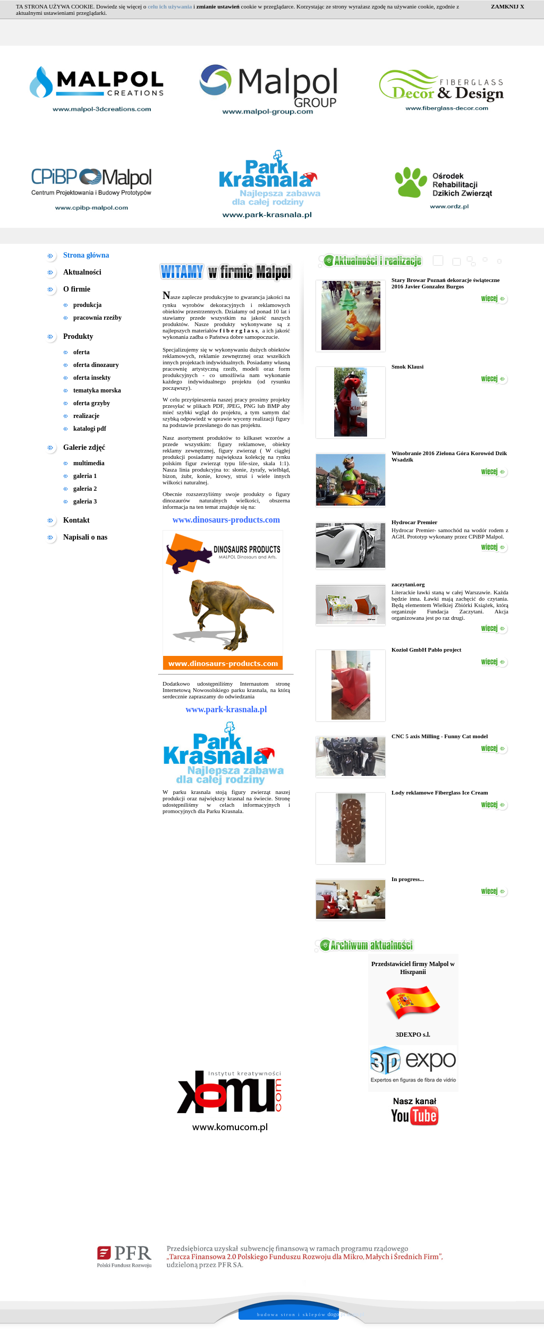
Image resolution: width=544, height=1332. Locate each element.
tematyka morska (97, 390)
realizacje (86, 416)
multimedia (89, 463)
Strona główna (86, 255)
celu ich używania (170, 6)
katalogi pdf (89, 428)
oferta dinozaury (96, 365)
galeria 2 (85, 488)
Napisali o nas (85, 537)
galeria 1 (85, 476)
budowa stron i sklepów (291, 1314)
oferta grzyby (91, 403)
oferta (81, 352)
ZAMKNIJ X (507, 6)
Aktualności (82, 272)
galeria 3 (85, 501)
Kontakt (76, 520)
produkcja (87, 305)
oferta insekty (91, 377)
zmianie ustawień (218, 6)
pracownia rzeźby (97, 317)
